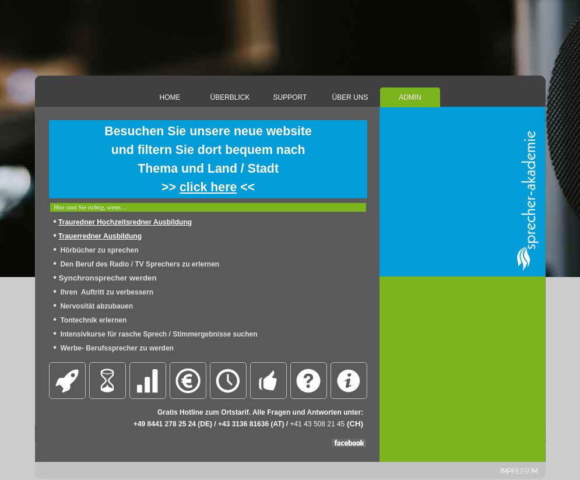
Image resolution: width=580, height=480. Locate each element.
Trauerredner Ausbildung (100, 236)
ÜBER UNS (350, 97)
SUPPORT (290, 97)
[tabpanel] (208, 159)
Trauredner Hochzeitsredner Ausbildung (125, 222)
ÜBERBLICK (229, 97)
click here (208, 187)
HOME (170, 97)
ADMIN (410, 97)
